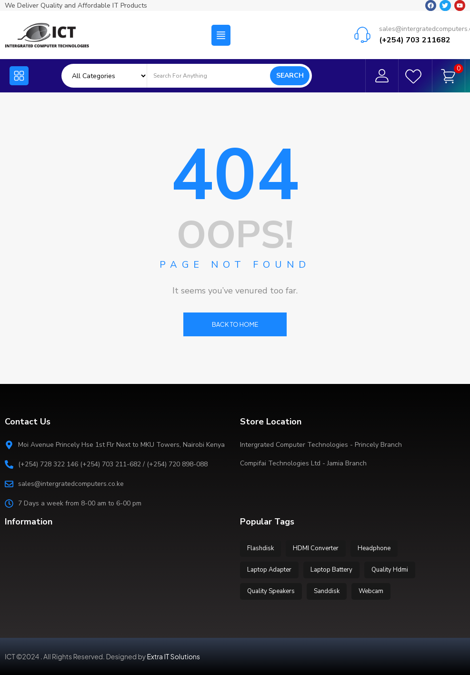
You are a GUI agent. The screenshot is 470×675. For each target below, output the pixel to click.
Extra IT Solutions (173, 656)
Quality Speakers (271, 591)
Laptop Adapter (269, 569)
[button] (220, 33)
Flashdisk (260, 548)
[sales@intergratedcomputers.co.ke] (362, 33)
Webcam (371, 591)
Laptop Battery (331, 569)
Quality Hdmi (389, 569)
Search (290, 75)
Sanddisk (327, 591)
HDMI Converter (316, 548)
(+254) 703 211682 (414, 39)
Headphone (374, 548)
